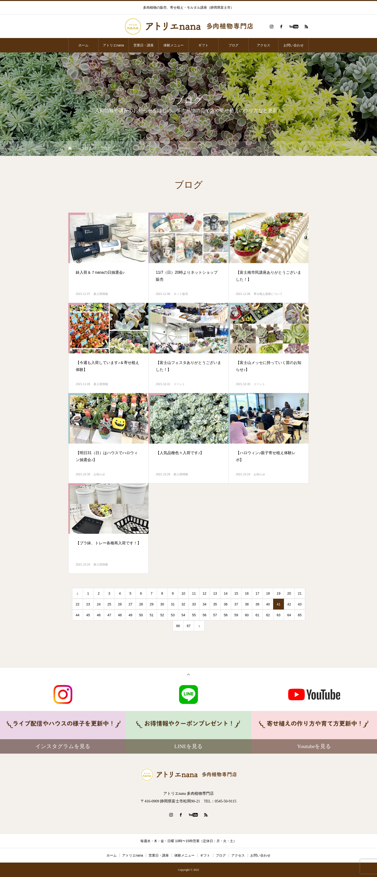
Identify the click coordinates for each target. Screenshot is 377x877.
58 (226, 615)
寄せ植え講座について (268, 294)
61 (257, 615)
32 (183, 604)
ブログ (233, 45)
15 (236, 593)
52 (162, 615)
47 (109, 615)
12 (205, 593)
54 (183, 615)
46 (99, 615)
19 (279, 593)
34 (205, 604)
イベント (179, 384)
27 (130, 604)
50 (141, 615)
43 (300, 604)
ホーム (83, 45)
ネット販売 (181, 294)
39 (257, 604)
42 (289, 604)
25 (109, 604)
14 (226, 593)
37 (236, 604)
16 (247, 593)
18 (268, 593)
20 (289, 593)
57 (215, 615)
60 (247, 615)
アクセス (263, 45)
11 (194, 593)
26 (120, 604)
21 (300, 593)
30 (162, 604)
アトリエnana (113, 45)
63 (279, 615)
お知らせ (99, 474)
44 (78, 615)
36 (226, 604)
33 (194, 604)
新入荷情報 (101, 294)
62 (268, 615)
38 (247, 604)
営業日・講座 (143, 45)
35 (215, 604)
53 (173, 615)
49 (130, 615)
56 (205, 615)
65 (300, 615)
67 (189, 626)
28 (141, 604)
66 (178, 626)
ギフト (203, 45)
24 (99, 604)
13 (215, 593)
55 (194, 615)
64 (289, 615)
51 (152, 615)
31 (173, 604)
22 (78, 604)
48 (120, 615)
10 (183, 593)
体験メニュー (173, 45)
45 (88, 615)
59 (236, 615)
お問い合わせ (293, 45)
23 (88, 604)
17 (257, 593)
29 (152, 604)
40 (268, 604)
